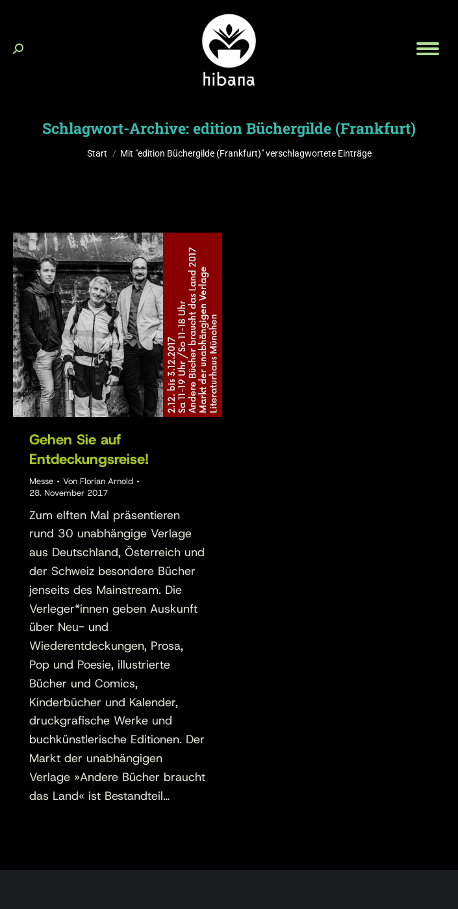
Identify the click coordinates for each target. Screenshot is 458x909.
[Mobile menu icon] (428, 48)
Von (98, 481)
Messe (41, 481)
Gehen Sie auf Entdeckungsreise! (89, 449)
